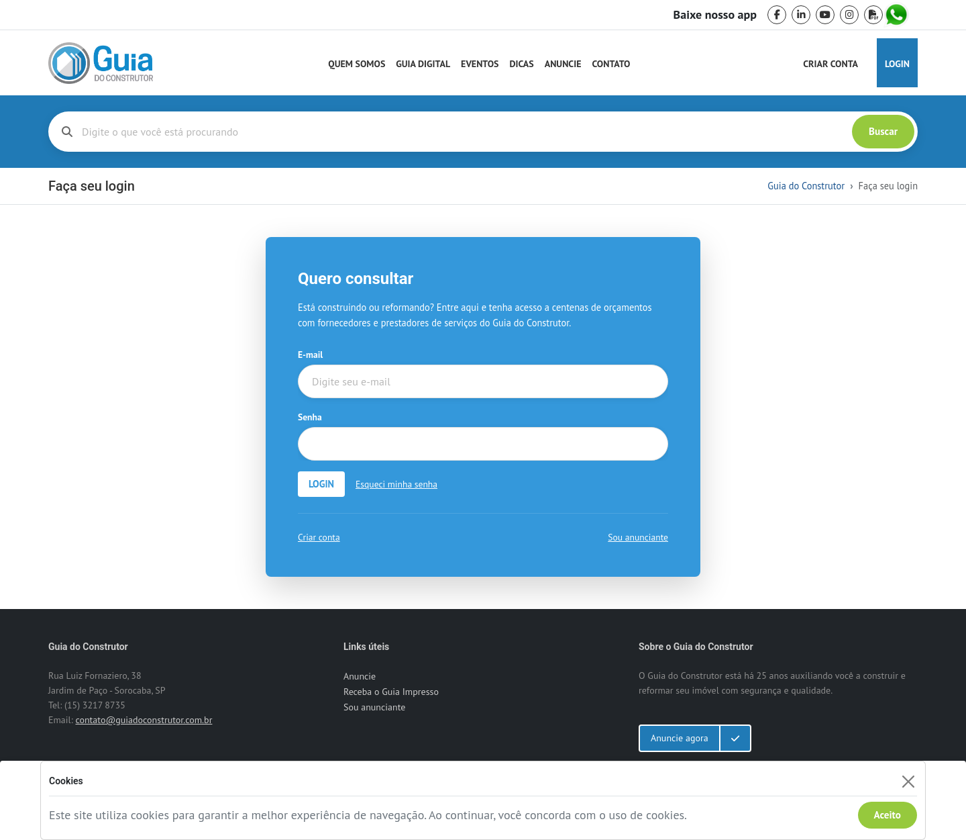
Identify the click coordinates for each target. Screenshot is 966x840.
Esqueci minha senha (396, 484)
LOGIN (321, 483)
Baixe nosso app (715, 14)
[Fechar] (908, 781)
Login (897, 64)
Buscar (883, 131)
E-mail (310, 354)
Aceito (887, 814)
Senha (310, 417)
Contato (611, 64)
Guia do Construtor (806, 185)
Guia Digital (423, 64)
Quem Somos (356, 64)
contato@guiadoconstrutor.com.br (143, 720)
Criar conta (319, 537)
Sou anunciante (638, 537)
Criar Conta (830, 64)
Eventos (479, 64)
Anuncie (563, 64)
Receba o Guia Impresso (391, 692)
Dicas (522, 64)
